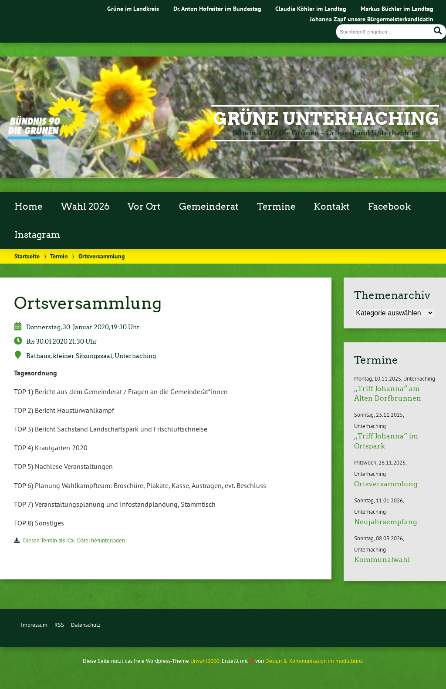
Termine (276, 206)
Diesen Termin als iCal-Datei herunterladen (74, 540)
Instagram (37, 235)
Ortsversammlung (385, 484)
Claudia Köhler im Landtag (310, 8)
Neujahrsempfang (385, 522)
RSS (59, 625)
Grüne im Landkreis (133, 8)
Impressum (34, 625)
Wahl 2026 (85, 206)
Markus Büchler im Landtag (397, 8)
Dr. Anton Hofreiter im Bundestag (217, 8)
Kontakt (332, 206)
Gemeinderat (209, 206)
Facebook (389, 206)
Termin (59, 256)
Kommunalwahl (382, 559)
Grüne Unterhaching (326, 118)
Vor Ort (144, 206)
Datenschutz (86, 625)
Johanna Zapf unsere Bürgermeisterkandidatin (371, 19)
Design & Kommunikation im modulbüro (313, 661)
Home (28, 206)
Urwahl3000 (205, 661)
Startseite (27, 256)
